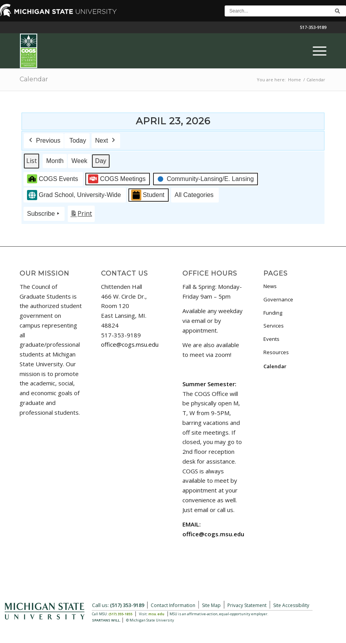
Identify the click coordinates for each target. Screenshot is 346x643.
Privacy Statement (247, 605)
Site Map (211, 605)
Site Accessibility (291, 605)
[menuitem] (315, 50)
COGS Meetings (116, 178)
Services (273, 325)
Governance (278, 299)
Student (147, 195)
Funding (272, 312)
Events (271, 338)
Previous (43, 140)
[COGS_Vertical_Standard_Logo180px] (29, 50)
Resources (276, 352)
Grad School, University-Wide (74, 195)
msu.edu (156, 613)
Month (54, 161)
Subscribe (44, 214)
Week (79, 161)
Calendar (34, 79)
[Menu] (315, 50)
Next (106, 140)
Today (77, 140)
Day (100, 161)
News (270, 286)
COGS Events (52, 178)
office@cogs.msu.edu (130, 344)
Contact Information (173, 605)
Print (81, 215)
